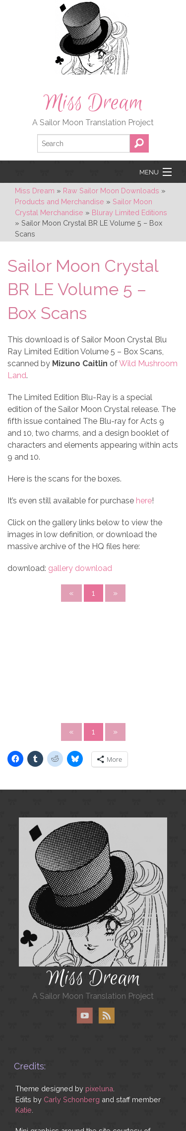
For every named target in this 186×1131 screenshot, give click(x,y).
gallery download (80, 568)
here (144, 500)
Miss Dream (93, 103)
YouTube (84, 1015)
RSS (106, 1015)
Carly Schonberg (72, 1099)
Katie (23, 1110)
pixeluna (99, 1088)
